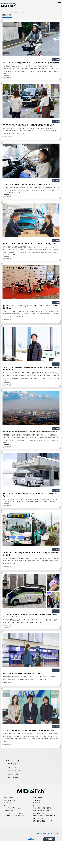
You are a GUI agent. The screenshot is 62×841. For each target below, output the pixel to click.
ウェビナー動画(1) (14, 774)
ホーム (6, 12)
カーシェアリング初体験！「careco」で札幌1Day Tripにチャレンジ (26, 184)
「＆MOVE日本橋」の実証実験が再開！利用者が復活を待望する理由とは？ (28, 125)
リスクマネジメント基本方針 (41, 808)
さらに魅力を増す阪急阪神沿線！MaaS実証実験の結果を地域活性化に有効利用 (30, 432)
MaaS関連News (8, 798)
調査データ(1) (12, 767)
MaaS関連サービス (9, 803)
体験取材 (6, 77)
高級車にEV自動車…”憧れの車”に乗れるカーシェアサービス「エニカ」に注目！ (30, 244)
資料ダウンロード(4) (14, 771)
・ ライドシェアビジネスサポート (13, 813)
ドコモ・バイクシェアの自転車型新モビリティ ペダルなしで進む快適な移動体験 (31, 63)
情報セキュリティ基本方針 (40, 810)
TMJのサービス (8, 805)
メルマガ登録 (36, 803)
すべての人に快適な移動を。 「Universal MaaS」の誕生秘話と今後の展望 (28, 730)
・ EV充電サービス (9, 810)
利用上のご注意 (37, 818)
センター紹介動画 (38, 798)
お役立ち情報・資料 (15, 12)
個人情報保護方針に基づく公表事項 (43, 816)
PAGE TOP (49, 839)
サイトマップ (36, 805)
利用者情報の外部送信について (42, 821)
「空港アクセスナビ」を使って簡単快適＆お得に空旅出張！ (23, 673)
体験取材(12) (12, 764)
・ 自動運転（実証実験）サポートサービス (16, 816)
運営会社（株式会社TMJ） (45, 833)
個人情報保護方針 (38, 813)
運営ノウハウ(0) (13, 777)
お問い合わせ (36, 800)
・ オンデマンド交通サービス (12, 808)
